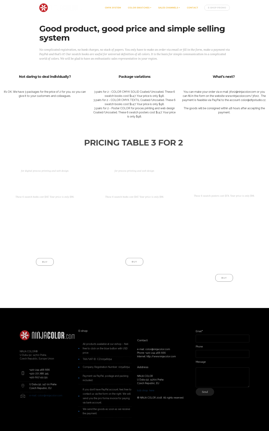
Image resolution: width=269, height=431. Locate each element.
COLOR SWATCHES (138, 7)
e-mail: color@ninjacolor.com (45, 400)
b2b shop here (145, 416)
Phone (199, 348)
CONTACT (192, 7)
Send (205, 395)
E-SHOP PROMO (217, 7)
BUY (45, 265)
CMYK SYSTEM (113, 7)
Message (201, 363)
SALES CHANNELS (168, 7)
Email (199, 332)
